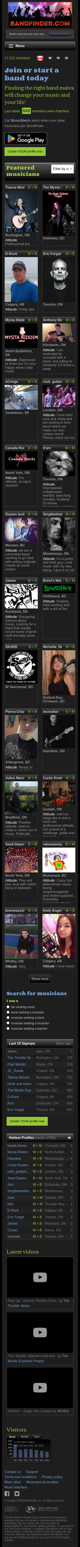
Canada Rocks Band (14, 448)
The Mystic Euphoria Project (52, 187)
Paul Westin (16, 1064)
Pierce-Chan (14, 712)
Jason (12, 1051)
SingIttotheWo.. (19, 1191)
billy (10, 1204)
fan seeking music (23, 1007)
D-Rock (11, 254)
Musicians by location (42, 1482)
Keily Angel (52, 910)
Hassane (14, 1158)
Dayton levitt (14, 514)
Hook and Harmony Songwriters (31, 1084)
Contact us (12, 1472)
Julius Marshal (14, 778)
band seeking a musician (27, 1012)
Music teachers (16, 1487)
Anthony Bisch (52, 320)
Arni (10, 1103)
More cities (12, 1482)
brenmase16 (14, 910)
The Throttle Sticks (21, 1058)
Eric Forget (52, 254)
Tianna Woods (14, 187)
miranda (13, 1236)
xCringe (11, 381)
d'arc (47, 448)
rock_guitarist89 (52, 381)
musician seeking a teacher (29, 1028)
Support (32, 1472)
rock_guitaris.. (18, 1171)
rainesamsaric (52, 844)
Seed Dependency (14, 844)
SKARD (11, 647)
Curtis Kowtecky (52, 778)
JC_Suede (15, 1071)
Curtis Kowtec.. (19, 1165)
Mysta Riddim (14, 320)
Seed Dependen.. (20, 1178)
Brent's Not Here (52, 580)
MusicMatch (21, 120)
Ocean (12, 1230)
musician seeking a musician (30, 1023)
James (10, 580)
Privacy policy (52, 1477)
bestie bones (17, 1145)
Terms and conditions (20, 1477)
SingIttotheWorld (52, 514)
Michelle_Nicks (52, 647)
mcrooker (51, 712)
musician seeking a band (27, 1017)
